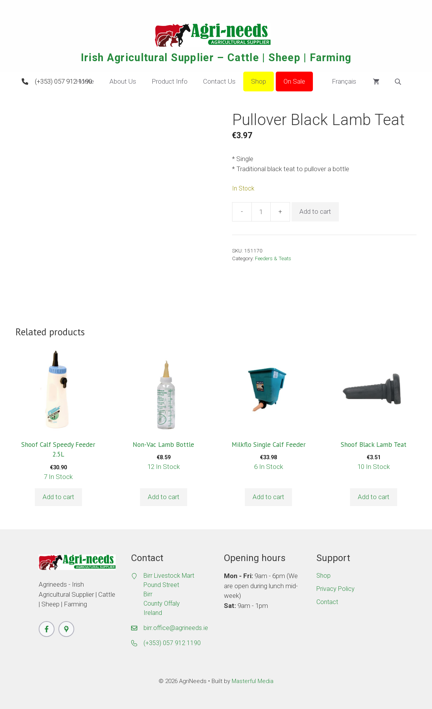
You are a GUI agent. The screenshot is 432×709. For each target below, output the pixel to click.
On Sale (294, 81)
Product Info (170, 81)
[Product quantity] (261, 211)
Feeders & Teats (273, 258)
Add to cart (315, 211)
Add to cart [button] (58, 497)
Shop (258, 81)
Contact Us (219, 81)
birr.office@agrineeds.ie (175, 628)
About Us (122, 81)
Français (338, 81)
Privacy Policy (335, 588)
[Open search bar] (399, 81)
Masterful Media (252, 681)
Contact (327, 602)
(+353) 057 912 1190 (63, 81)
